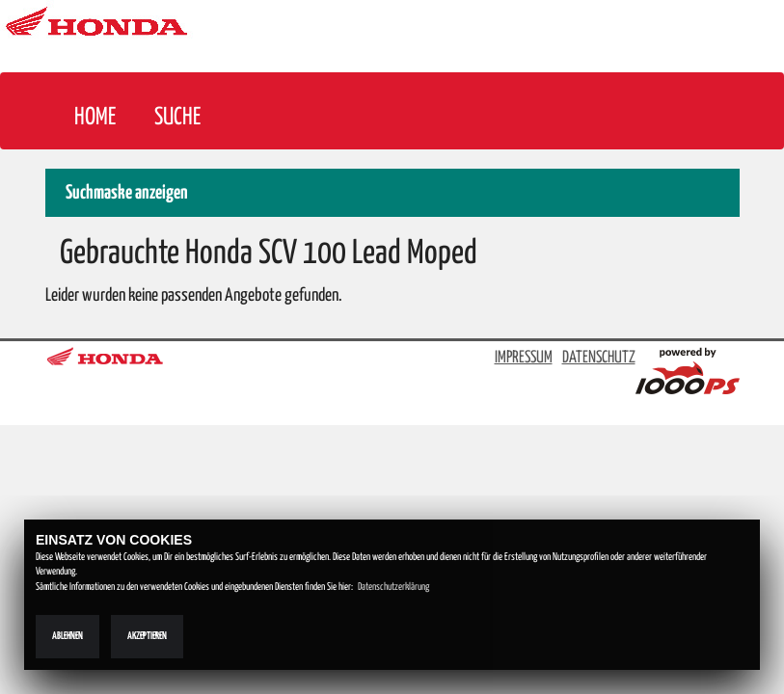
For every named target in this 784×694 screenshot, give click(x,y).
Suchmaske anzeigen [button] (127, 193)
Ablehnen (67, 636)
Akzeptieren (147, 636)
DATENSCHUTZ (598, 358)
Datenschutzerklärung (393, 587)
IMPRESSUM (524, 358)
